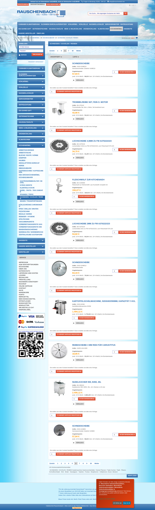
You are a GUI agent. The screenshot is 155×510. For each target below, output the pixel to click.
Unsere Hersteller (27, 33)
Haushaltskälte (56, 29)
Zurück (52, 51)
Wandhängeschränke (28, 229)
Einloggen (37, 54)
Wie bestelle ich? (26, 307)
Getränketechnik (40, 29)
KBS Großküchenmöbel (29, 175)
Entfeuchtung (126, 24)
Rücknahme (24, 267)
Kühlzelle (83, 24)
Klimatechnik (103, 29)
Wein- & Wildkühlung (73, 29)
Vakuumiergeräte (26, 222)
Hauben (22, 160)
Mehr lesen (132, 475)
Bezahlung (23, 277)
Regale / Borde (25, 214)
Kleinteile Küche (27, 188)
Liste (76, 57)
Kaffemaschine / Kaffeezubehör (31, 171)
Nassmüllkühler (96, 24)
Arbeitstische (25, 153)
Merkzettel (24, 297)
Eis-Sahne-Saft (25, 29)
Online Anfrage (25, 286)
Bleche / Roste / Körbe (28, 155)
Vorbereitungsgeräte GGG (30, 224)
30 (73, 51)
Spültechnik (24, 219)
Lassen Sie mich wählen (107, 499)
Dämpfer (22, 158)
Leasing (22, 275)
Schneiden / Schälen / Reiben (67, 38)
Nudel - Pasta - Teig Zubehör (31, 191)
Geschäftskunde (37, 4)
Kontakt (22, 288)
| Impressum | (77, 508)
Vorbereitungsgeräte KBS (30, 227)
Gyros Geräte (26, 185)
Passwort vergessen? (35, 61)
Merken (24, 55)
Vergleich (80, 80)
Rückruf (22, 284)
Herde (21, 165)
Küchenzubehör (49, 38)
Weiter (78, 51)
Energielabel (25, 310)
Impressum (23, 262)
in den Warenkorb (127, 72)
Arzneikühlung (89, 29)
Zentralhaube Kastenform (30, 234)
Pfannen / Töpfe (26, 194)
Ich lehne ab (117, 503)
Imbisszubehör (25, 168)
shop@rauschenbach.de (117, 1)
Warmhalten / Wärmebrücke (31, 232)
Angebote (128, 29)
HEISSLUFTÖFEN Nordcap (29, 163)
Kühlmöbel (73, 24)
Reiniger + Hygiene (27, 216)
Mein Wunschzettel (27, 299)
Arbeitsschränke (26, 150)
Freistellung (24, 279)
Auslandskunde (53, 4)
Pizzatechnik (24, 211)
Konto (21, 294)
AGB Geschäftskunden (28, 264)
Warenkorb (24, 292)
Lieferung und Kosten (28, 273)
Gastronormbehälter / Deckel (31, 181)
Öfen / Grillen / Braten (28, 209)
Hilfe (21, 290)
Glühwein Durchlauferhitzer (54, 24)
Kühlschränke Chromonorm (30, 205)
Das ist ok (126, 503)
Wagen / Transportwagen (31, 201)
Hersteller (31, 252)
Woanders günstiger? (28, 282)
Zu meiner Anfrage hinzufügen (69, 91)
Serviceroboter (112, 24)
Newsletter (24, 305)
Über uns (40, 33)
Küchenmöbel (116, 29)
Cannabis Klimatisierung (29, 24)
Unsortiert (56, 57)
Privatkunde (23, 4)
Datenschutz (24, 271)
